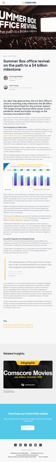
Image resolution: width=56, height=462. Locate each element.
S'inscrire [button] (27, 428)
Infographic (8, 390)
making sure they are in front (16, 218)
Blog (5, 56)
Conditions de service (36, 453)
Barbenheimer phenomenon (13, 136)
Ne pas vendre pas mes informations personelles (22, 457)
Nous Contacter (43, 457)
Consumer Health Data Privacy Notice (27, 455)
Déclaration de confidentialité (19, 453)
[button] (4, 2)
